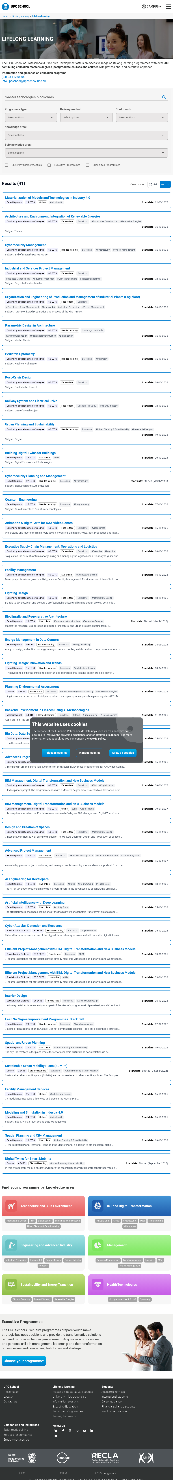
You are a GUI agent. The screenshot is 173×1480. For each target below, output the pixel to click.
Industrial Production (16, 1260)
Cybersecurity (129, 1221)
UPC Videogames (105, 1473)
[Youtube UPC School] (84, 1430)
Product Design (53, 1260)
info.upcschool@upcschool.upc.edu (24, 81)
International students (115, 1396)
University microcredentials (69, 1396)
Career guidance (111, 1401)
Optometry (145, 1299)
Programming (156, 1221)
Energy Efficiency (42, 1299)
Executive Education (65, 1406)
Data (142, 1221)
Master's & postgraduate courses (73, 1391)
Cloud (116, 1221)
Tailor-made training (16, 1429)
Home (5, 16)
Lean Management (132, 1260)
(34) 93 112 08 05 (13, 77)
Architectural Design (17, 1221)
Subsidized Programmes (68, 1411)
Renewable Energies (64, 1299)
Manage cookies (89, 752)
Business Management (108, 1260)
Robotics (43, 1265)
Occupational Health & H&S (122, 1299)
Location (9, 1396)
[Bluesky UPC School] (56, 1430)
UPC (22, 1473)
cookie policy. (97, 738)
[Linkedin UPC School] (91, 1430)
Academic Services (113, 1391)
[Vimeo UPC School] (77, 1430)
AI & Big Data (103, 1221)
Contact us (10, 1401)
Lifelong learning (20, 16)
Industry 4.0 (36, 1260)
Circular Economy (21, 1299)
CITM (63, 1473)
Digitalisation (44, 1221)
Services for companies (18, 1434)
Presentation (11, 1391)
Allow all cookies (123, 752)
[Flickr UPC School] (56, 1436)
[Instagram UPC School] (70, 1430)
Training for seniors (64, 1416)
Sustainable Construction (67, 1221)
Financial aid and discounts (118, 1406)
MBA (160, 1260)
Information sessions (66, 1401)
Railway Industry (73, 1260)
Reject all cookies (56, 752)
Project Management (130, 1265)
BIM (32, 1221)
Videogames (130, 1226)
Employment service (114, 1411)
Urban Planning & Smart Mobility (43, 1226)
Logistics (149, 1260)
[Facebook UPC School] (63, 1430)
